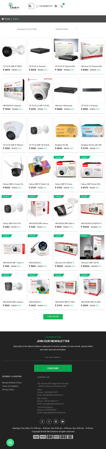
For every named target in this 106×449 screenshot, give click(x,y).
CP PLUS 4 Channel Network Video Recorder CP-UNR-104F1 (91, 106)
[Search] (30, 6)
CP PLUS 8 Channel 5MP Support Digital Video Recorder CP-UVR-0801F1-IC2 (65, 66)
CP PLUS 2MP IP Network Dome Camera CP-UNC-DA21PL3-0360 (13, 147)
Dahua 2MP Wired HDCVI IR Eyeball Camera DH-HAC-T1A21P (91, 186)
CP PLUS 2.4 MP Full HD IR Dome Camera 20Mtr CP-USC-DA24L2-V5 (39, 106)
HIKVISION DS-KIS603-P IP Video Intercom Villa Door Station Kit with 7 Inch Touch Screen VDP (91, 225)
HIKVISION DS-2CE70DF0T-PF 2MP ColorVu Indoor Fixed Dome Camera (38, 304)
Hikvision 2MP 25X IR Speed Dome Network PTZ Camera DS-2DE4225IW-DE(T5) (90, 265)
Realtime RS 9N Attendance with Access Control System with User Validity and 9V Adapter (65, 147)
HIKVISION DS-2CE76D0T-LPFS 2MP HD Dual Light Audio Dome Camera (39, 265)
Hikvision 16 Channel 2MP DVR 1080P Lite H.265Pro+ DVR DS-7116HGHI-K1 (92, 66)
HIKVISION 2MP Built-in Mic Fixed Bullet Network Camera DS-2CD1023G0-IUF (65, 225)
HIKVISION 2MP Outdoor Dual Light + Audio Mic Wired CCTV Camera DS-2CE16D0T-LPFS (13, 304)
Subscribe (53, 368)
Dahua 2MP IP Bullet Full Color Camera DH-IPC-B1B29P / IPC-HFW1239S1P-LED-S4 (39, 186)
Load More (53, 316)
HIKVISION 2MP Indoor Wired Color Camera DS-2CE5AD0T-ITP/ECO (39, 225)
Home (6, 19)
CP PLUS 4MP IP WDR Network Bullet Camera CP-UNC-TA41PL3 (12, 66)
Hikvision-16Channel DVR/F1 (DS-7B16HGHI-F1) (66, 106)
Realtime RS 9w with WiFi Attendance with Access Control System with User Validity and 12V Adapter (91, 147)
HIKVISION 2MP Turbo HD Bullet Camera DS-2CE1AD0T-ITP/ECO (14, 265)
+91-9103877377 (44, 6)
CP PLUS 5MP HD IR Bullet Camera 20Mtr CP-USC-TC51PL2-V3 (40, 147)
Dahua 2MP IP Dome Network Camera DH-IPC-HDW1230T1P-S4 (66, 186)
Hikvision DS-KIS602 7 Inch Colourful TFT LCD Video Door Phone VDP (65, 265)
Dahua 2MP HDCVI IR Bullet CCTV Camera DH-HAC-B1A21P (13, 225)
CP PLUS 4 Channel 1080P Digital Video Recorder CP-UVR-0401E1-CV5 (37, 66)
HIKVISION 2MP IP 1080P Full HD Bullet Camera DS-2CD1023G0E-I (66, 304)
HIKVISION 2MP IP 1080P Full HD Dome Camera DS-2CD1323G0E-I (91, 304)
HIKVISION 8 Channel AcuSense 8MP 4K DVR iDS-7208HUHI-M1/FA (13, 106)
